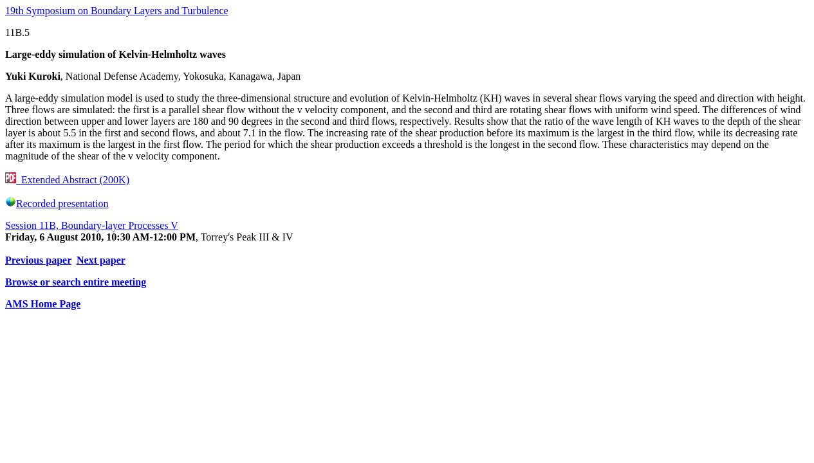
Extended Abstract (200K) (67, 179)
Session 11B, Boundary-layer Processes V (91, 225)
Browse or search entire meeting (75, 282)
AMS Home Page (42, 303)
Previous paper (38, 260)
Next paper (101, 260)
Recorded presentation (57, 203)
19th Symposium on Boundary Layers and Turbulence (116, 10)
